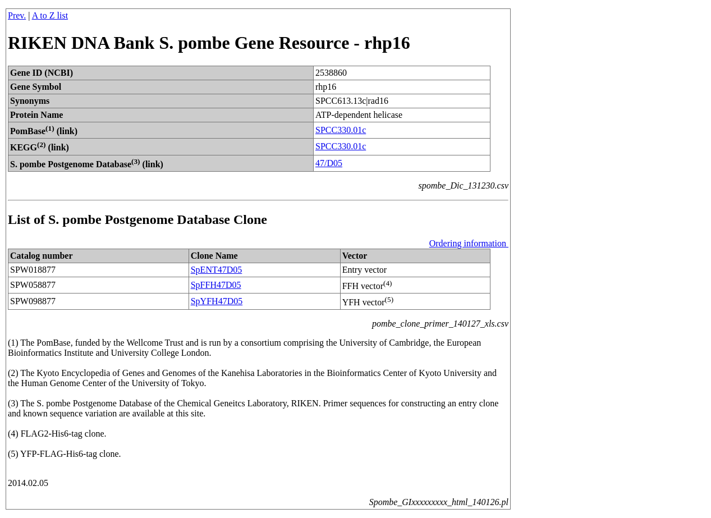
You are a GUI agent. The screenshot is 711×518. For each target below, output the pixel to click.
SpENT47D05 (216, 269)
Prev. (17, 15)
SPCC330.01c (340, 130)
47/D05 (328, 163)
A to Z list (50, 15)
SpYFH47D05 (216, 301)
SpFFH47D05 (216, 285)
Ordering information (468, 243)
